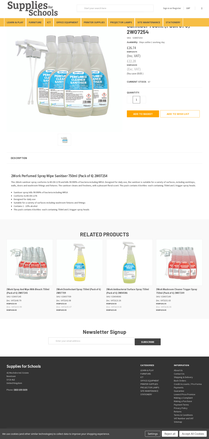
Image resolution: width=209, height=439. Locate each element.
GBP (189, 8)
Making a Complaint (183, 395)
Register (177, 8)
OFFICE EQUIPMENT (67, 22)
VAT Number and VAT (183, 415)
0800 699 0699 (20, 387)
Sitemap (178, 419)
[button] (104, 156)
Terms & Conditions (183, 412)
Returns (178, 409)
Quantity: (133, 91)
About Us (178, 367)
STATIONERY (173, 22)
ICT (49, 22)
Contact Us (179, 371)
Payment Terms (181, 402)
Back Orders (180, 378)
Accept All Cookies (193, 434)
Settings (153, 434)
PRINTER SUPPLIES (94, 22)
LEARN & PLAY (15, 22)
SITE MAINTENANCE (148, 22)
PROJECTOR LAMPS (121, 22)
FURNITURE (35, 22)
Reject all (169, 434)
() (200, 8)
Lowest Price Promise (184, 391)
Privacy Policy (180, 405)
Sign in (166, 8)
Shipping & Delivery (183, 374)
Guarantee (179, 388)
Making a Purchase (183, 398)
